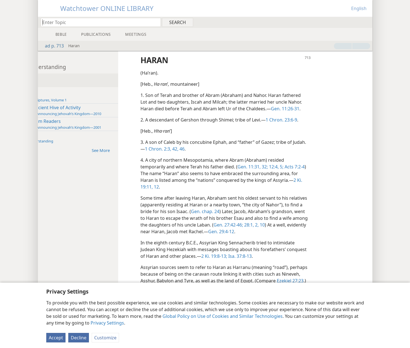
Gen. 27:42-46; (312, 225)
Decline (78, 338)
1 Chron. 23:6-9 (326, 120)
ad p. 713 (51, 46)
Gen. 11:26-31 (330, 109)
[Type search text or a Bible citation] (98, 22)
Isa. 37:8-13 (305, 256)
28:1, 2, (335, 225)
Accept (56, 338)
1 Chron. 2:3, (216, 149)
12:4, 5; (321, 167)
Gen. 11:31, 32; (298, 167)
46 (240, 149)
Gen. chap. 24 (269, 211)
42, (233, 149)
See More (149, 150)
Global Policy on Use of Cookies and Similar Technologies (222, 316)
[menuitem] (366, 22)
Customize (105, 338)
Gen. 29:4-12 (314, 231)
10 (188, 231)
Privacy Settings (107, 323)
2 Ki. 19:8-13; (280, 256)
